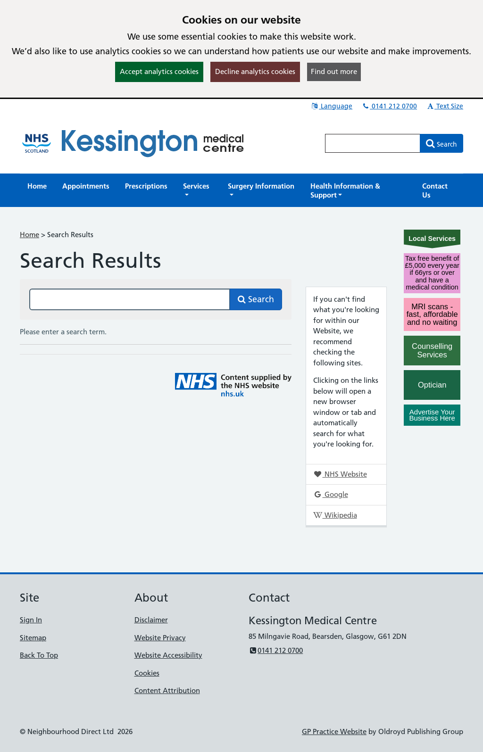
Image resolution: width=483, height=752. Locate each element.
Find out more (334, 71)
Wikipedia (335, 515)
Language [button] (331, 106)
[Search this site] (129, 299)
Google (330, 494)
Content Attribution (167, 690)
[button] (197, 190)
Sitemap (33, 637)
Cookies (146, 673)
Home (29, 234)
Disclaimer (151, 619)
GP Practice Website (334, 731)
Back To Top (39, 655)
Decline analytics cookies (255, 71)
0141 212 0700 (389, 106)
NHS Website (339, 474)
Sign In (31, 619)
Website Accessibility (168, 655)
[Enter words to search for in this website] (372, 143)
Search (256, 299)
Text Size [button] (444, 106)
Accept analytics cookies (159, 71)
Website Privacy (160, 637)
